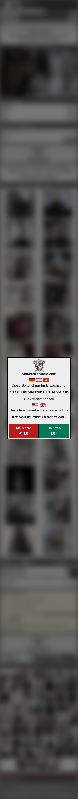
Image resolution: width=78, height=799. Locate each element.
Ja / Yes (54, 431)
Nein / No (24, 431)
